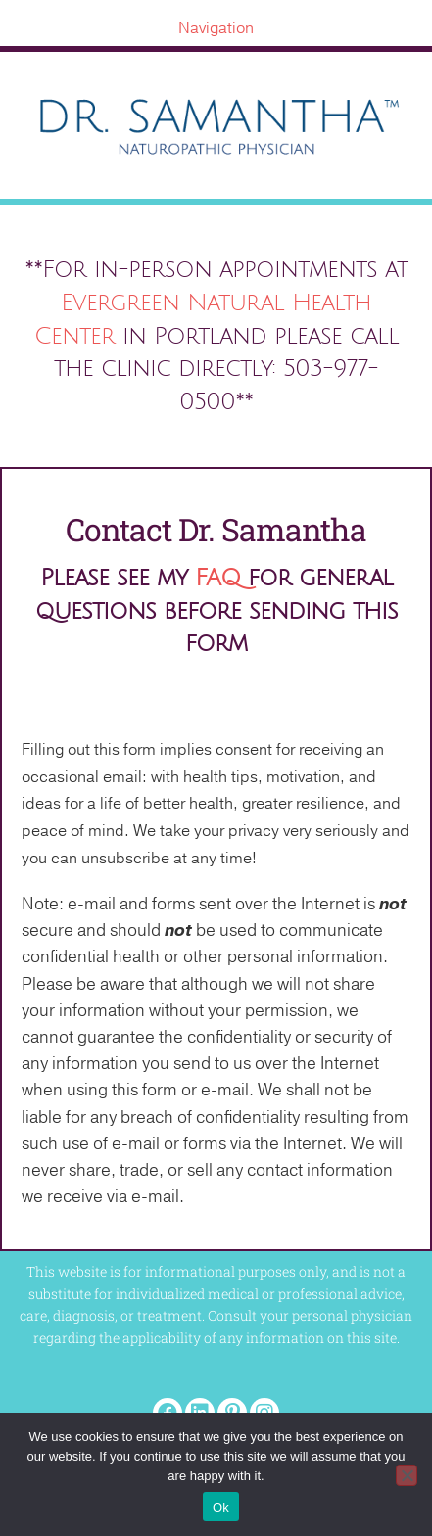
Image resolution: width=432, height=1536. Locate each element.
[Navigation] (216, 28)
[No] (406, 1475)
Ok (221, 1507)
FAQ (217, 577)
